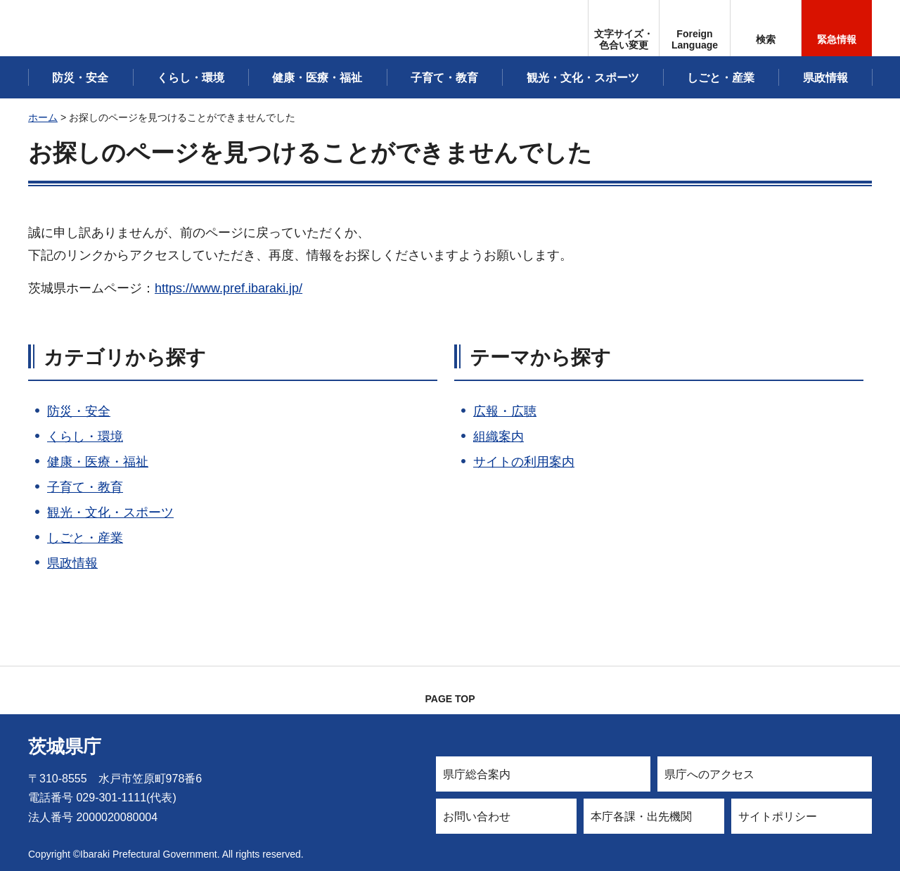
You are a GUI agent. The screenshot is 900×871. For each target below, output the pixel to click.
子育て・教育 (85, 487)
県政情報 (72, 563)
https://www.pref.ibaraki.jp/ (228, 288)
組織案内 (498, 437)
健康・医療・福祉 (97, 462)
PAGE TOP (450, 698)
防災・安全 (78, 411)
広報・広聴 (504, 411)
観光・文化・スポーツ (110, 512)
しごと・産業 (85, 538)
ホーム (43, 117)
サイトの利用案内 (523, 462)
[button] (695, 28)
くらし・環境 (85, 437)
